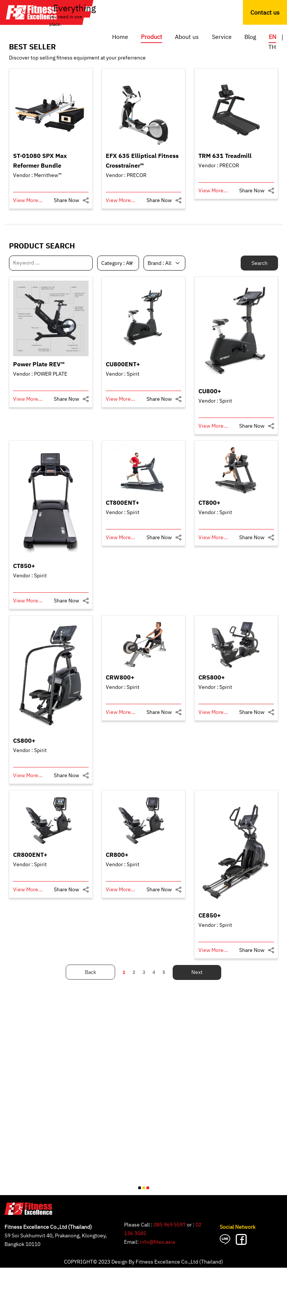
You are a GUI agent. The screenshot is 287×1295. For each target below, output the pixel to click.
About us (187, 37)
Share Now (66, 200)
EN (272, 37)
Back (90, 972)
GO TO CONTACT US (51, 1283)
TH (272, 47)
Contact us (265, 13)
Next (197, 972)
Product (151, 37)
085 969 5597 (170, 1225)
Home (120, 37)
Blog (250, 37)
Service (222, 37)
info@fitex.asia (157, 1242)
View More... (28, 200)
